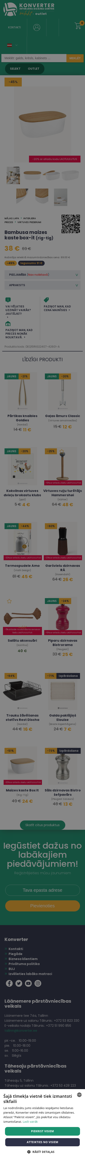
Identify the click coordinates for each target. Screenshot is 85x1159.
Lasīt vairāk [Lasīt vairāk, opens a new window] (30, 1122)
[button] (42, 1151)
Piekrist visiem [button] (42, 1131)
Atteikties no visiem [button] (42, 1142)
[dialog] (42, 579)
